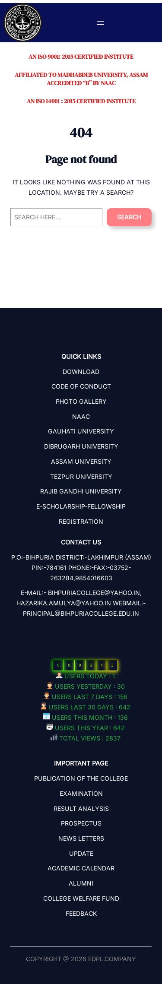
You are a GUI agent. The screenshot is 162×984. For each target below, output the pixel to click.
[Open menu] (100, 23)
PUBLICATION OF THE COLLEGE (81, 778)
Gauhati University (81, 431)
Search (129, 217)
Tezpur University (81, 476)
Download (81, 371)
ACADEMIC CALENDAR (81, 868)
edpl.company (112, 958)
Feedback (81, 913)
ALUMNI (81, 883)
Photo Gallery (81, 401)
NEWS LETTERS (81, 838)
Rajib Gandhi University (81, 491)
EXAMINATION (81, 793)
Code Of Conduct (81, 386)
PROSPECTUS (81, 823)
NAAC (81, 416)
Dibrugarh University (81, 446)
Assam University (81, 461)
